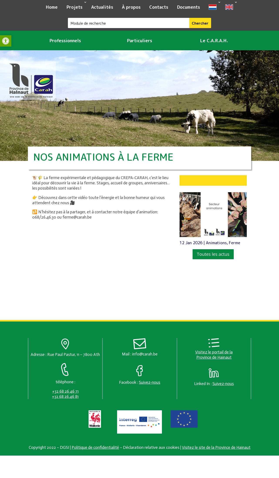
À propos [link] (131, 7)
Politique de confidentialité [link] (95, 447)
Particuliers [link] (139, 40)
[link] (5, 41)
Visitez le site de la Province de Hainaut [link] (216, 447)
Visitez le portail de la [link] (214, 352)
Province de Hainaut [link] (214, 357)
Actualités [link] (102, 7)
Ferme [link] (234, 243)
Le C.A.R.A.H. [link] (214, 40)
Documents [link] (188, 7)
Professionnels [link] (65, 40)
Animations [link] (216, 243)
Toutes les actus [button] (213, 254)
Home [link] (52, 7)
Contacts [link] (158, 7)
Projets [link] (74, 7)
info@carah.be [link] (145, 354)
